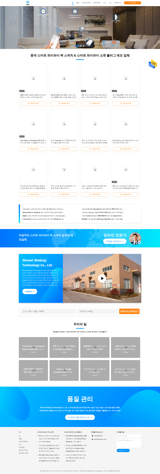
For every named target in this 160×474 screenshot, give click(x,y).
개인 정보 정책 (23, 453)
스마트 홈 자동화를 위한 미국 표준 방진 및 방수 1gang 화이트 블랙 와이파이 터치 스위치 (49, 448)
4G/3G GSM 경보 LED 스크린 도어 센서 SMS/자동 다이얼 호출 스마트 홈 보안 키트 (63, 97)
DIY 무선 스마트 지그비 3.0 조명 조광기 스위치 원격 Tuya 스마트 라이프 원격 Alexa (94, 97)
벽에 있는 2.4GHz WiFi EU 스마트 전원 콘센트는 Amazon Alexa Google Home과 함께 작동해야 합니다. (76, 449)
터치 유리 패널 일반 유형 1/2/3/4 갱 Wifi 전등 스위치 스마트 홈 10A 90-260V (103, 213)
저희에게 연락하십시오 (129, 312)
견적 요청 (132, 3)
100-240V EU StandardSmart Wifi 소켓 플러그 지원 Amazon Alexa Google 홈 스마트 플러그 (76, 438)
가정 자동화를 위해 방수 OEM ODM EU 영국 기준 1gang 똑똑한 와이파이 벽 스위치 (103, 216)
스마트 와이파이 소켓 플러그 (73, 432)
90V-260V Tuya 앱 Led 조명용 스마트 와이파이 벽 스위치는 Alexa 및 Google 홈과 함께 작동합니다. (49, 458)
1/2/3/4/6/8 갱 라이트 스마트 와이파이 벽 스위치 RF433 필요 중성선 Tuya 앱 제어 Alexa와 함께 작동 (43, 219)
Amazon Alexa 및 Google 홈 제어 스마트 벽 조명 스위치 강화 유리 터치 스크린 (43, 213)
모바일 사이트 (23, 450)
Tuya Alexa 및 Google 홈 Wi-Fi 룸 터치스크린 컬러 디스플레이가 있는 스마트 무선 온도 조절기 (33, 143)
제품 (20, 439)
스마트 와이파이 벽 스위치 (45, 432)
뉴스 (20, 444)
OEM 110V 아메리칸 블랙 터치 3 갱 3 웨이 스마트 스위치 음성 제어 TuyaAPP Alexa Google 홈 (33, 97)
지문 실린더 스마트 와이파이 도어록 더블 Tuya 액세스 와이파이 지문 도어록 (43, 209)
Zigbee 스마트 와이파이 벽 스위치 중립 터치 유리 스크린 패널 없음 (43, 216)
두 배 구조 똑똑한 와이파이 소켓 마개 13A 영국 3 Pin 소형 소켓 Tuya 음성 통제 (76, 458)
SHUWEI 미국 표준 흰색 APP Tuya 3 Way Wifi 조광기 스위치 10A (102, 219)
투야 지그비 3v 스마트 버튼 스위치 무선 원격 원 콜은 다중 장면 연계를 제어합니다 (94, 143)
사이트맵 (21, 447)
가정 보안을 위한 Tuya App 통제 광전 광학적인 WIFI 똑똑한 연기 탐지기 (103, 209)
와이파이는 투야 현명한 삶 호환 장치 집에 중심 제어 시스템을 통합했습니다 (32, 188)
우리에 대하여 (23, 441)
